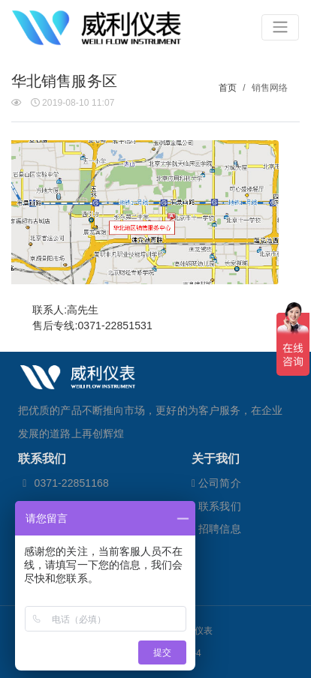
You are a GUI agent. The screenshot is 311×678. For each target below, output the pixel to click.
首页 (228, 87)
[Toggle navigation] (280, 27)
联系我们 (216, 506)
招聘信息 (216, 529)
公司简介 (216, 483)
